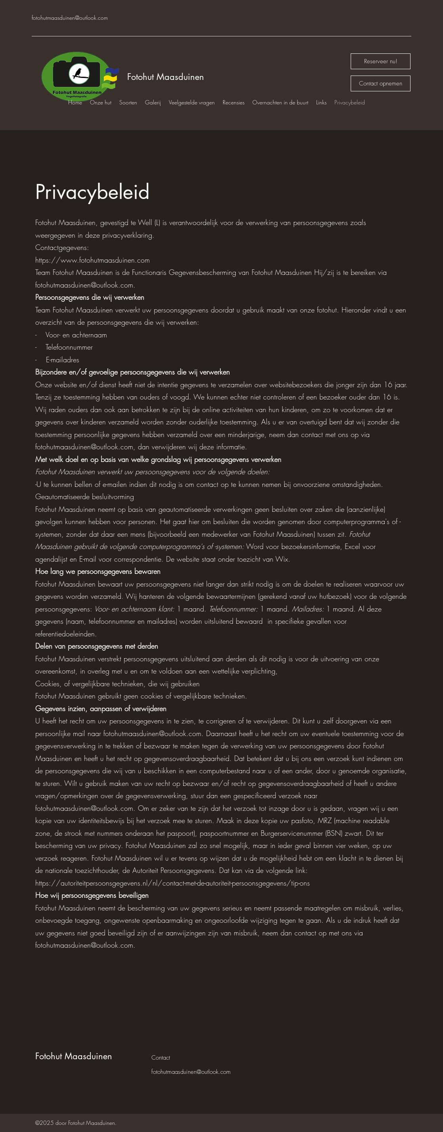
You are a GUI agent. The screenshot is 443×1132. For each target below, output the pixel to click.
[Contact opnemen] (381, 83)
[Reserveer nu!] (381, 61)
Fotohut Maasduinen (165, 76)
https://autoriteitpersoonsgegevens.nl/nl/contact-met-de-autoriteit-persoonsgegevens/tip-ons (172, 883)
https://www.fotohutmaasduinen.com (92, 260)
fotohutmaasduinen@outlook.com (70, 17)
